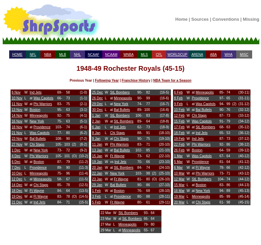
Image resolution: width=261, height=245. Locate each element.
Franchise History (136, 80)
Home (181, 19)
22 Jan (97, 173)
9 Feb (178, 104)
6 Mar (178, 167)
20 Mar (179, 202)
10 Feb (179, 110)
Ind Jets (35, 92)
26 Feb (179, 150)
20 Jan (97, 167)
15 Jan (97, 156)
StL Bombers (119, 92)
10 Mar (179, 173)
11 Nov (17, 104)
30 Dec (97, 110)
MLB (62, 54)
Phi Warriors (42, 104)
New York (37, 121)
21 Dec (17, 202)
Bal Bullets (38, 139)
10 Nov (17, 98)
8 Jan (96, 133)
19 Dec (17, 196)
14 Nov (17, 115)
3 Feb (96, 196)
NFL (33, 54)
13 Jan (97, 150)
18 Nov (17, 127)
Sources (200, 19)
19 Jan (97, 162)
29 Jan (97, 185)
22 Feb (179, 144)
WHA (228, 54)
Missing (251, 19)
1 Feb (96, 191)
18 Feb (179, 133)
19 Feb (179, 139)
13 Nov (17, 110)
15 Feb (179, 121)
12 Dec (17, 179)
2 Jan (96, 121)
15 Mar (179, 185)
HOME (17, 54)
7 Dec (16, 167)
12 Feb (179, 115)
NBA (47, 54)
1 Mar (178, 156)
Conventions (225, 19)
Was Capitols (43, 98)
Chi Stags (37, 144)
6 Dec (16, 162)
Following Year (107, 80)
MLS (144, 54)
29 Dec (97, 104)
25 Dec (97, 92)
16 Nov (17, 121)
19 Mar (179, 196)
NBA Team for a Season (172, 80)
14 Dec (17, 185)
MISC (244, 54)
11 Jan (97, 144)
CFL (159, 54)
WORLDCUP (177, 54)
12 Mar (179, 179)
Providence (41, 127)
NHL (77, 54)
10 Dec (17, 173)
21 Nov (17, 133)
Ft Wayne (37, 191)
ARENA (197, 54)
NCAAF (93, 54)
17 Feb (179, 127)
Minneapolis (39, 115)
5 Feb (96, 202)
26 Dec (97, 98)
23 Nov (17, 139)
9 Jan (96, 139)
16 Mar (179, 191)
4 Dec (16, 156)
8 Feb (178, 98)
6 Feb (178, 92)
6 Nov (16, 92)
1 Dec (16, 150)
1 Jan (96, 115)
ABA (213, 54)
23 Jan (97, 179)
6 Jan (96, 127)
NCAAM (111, 54)
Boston (35, 110)
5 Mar (178, 162)
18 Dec (17, 191)
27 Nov (17, 144)
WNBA (128, 54)
